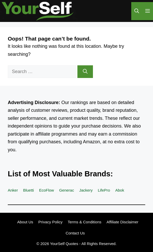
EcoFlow (46, 190)
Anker (13, 190)
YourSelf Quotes (64, 243)
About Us (25, 222)
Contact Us (75, 233)
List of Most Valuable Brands (59, 174)
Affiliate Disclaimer (123, 222)
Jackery (86, 190)
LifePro (104, 190)
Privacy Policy (50, 222)
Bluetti (28, 190)
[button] (136, 11)
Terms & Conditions (84, 222)
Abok (119, 190)
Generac (66, 190)
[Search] (85, 71)
